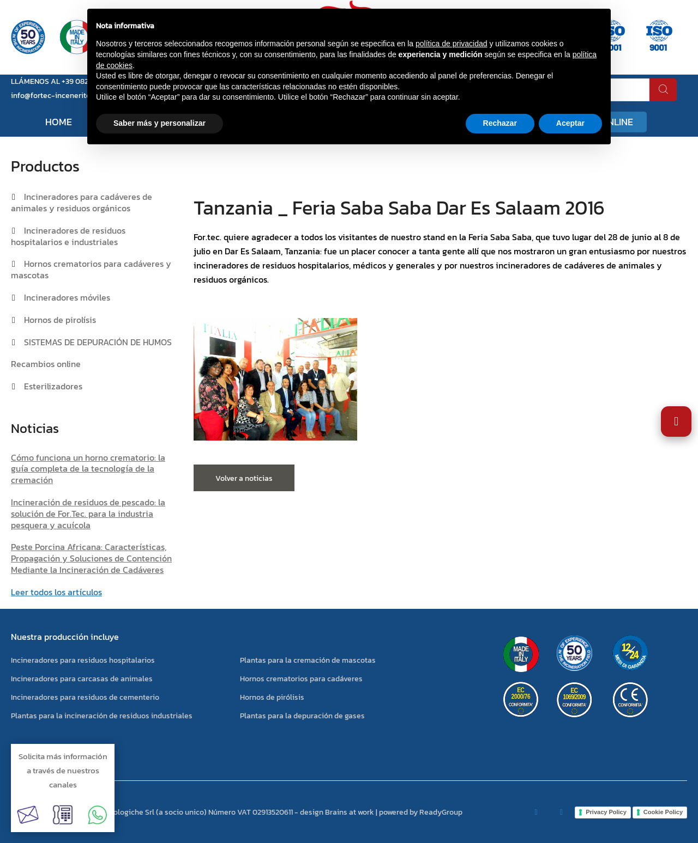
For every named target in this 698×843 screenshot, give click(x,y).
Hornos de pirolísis (60, 319)
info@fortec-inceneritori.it (56, 95)
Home (58, 121)
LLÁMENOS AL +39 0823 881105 (63, 81)
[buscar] (663, 89)
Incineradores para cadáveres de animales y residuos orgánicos (81, 202)
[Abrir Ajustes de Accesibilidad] (676, 421)
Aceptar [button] (570, 123)
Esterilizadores (53, 386)
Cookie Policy (663, 812)
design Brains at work (337, 812)
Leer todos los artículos (56, 591)
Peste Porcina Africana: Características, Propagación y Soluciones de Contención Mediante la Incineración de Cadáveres (91, 558)
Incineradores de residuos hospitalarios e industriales (68, 236)
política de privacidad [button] (452, 43)
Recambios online (46, 363)
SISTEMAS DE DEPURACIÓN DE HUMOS (98, 342)
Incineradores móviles (67, 297)
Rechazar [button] (500, 123)
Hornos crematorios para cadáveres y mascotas (91, 269)
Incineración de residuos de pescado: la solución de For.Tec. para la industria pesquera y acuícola (88, 514)
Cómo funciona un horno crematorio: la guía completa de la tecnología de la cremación (88, 469)
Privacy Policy (606, 812)
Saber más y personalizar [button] (159, 123)
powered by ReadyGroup (420, 812)
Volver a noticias (244, 478)
